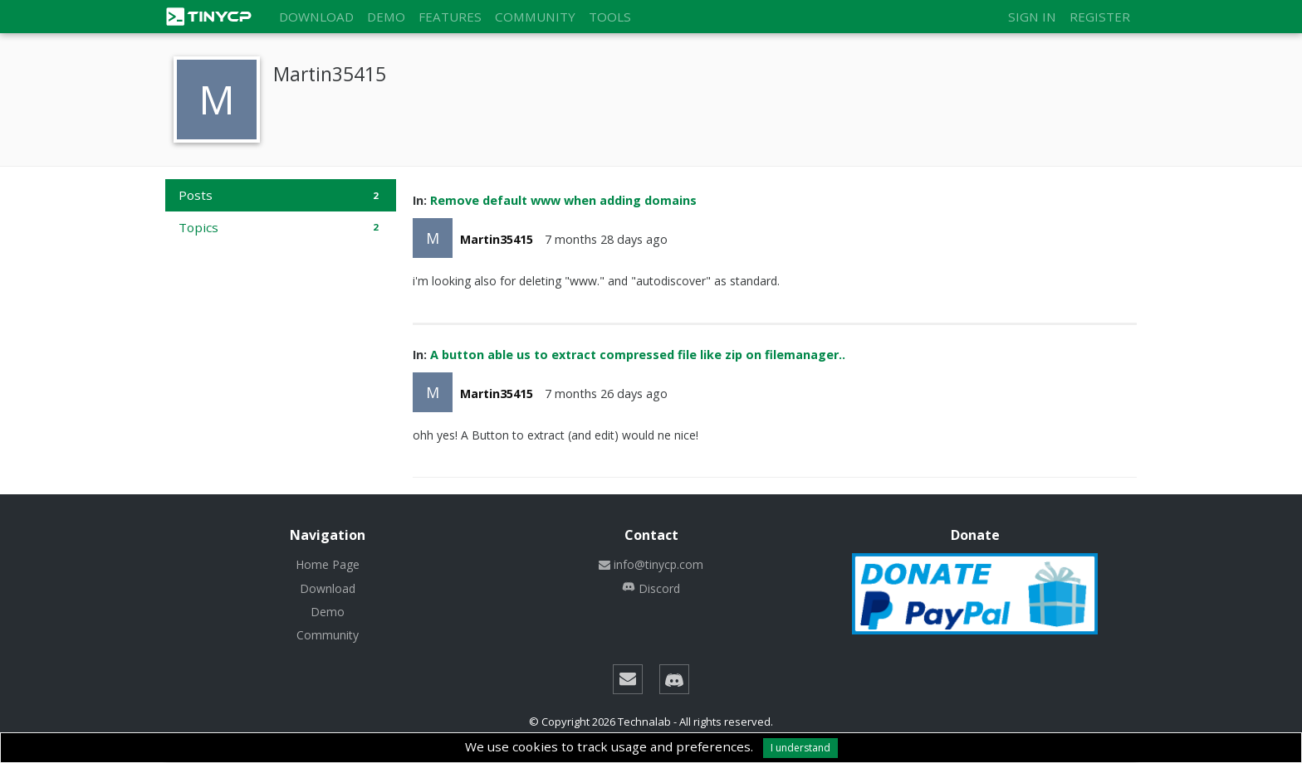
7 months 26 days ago (606, 393)
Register (1100, 16)
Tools (610, 16)
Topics (281, 227)
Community (535, 16)
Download (316, 16)
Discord (651, 588)
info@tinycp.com (651, 564)
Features (450, 16)
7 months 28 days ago (606, 239)
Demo (386, 16)
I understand (800, 748)
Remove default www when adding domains (563, 200)
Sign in (1032, 16)
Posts (281, 195)
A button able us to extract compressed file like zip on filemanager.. (637, 354)
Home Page (328, 564)
